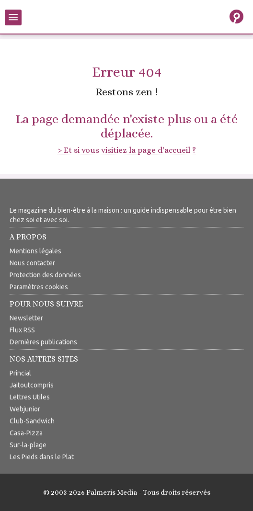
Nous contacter (32, 263)
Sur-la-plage (28, 445)
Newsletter (26, 318)
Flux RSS (22, 330)
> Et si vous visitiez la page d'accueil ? (127, 150)
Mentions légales (35, 251)
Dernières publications (43, 342)
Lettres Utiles (30, 397)
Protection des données (45, 275)
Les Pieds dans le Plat (42, 457)
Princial (20, 373)
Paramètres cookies (39, 287)
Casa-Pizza (26, 433)
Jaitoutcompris (32, 385)
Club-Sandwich (32, 421)
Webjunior (25, 409)
